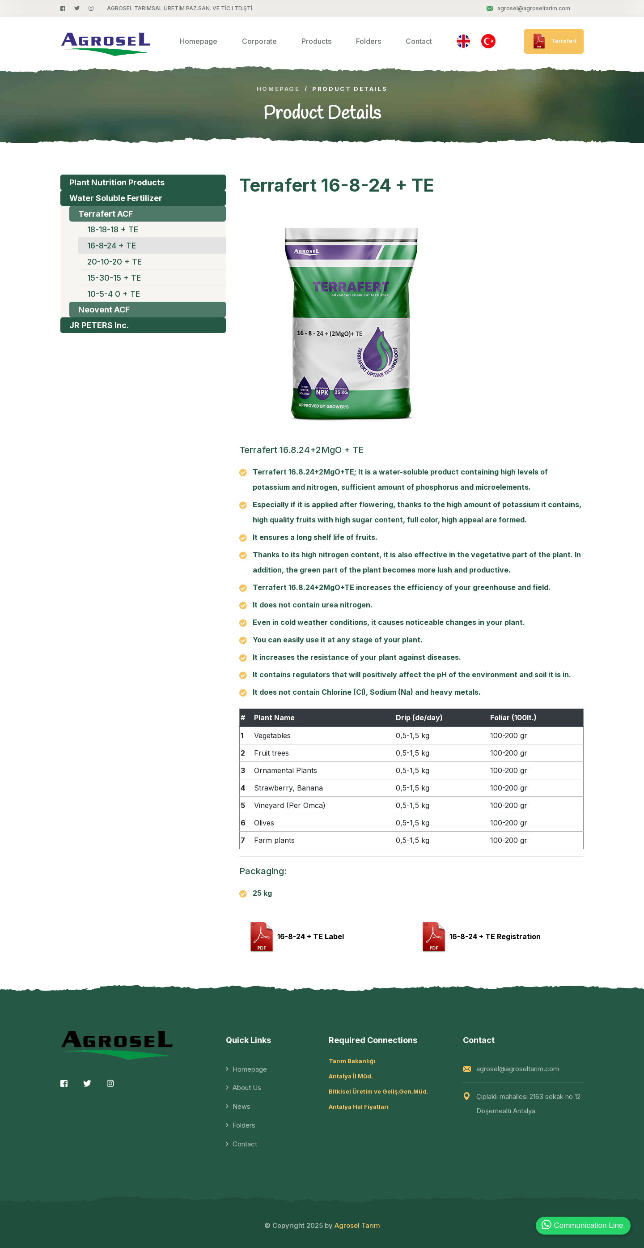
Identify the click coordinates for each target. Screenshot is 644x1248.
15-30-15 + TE (114, 277)
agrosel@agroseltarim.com (528, 8)
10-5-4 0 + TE (113, 294)
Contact (419, 41)
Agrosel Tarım (357, 1225)
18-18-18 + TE (112, 229)
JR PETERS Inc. (99, 325)
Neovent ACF (104, 309)
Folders (368, 41)
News (241, 1106)
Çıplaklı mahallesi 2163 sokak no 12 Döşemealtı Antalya (528, 1103)
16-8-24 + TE (111, 245)
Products (316, 41)
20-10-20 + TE (114, 261)
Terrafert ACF (105, 213)
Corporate (259, 41)
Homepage (198, 41)
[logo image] (105, 41)
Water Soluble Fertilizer (115, 198)
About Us (247, 1087)
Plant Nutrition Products (117, 182)
